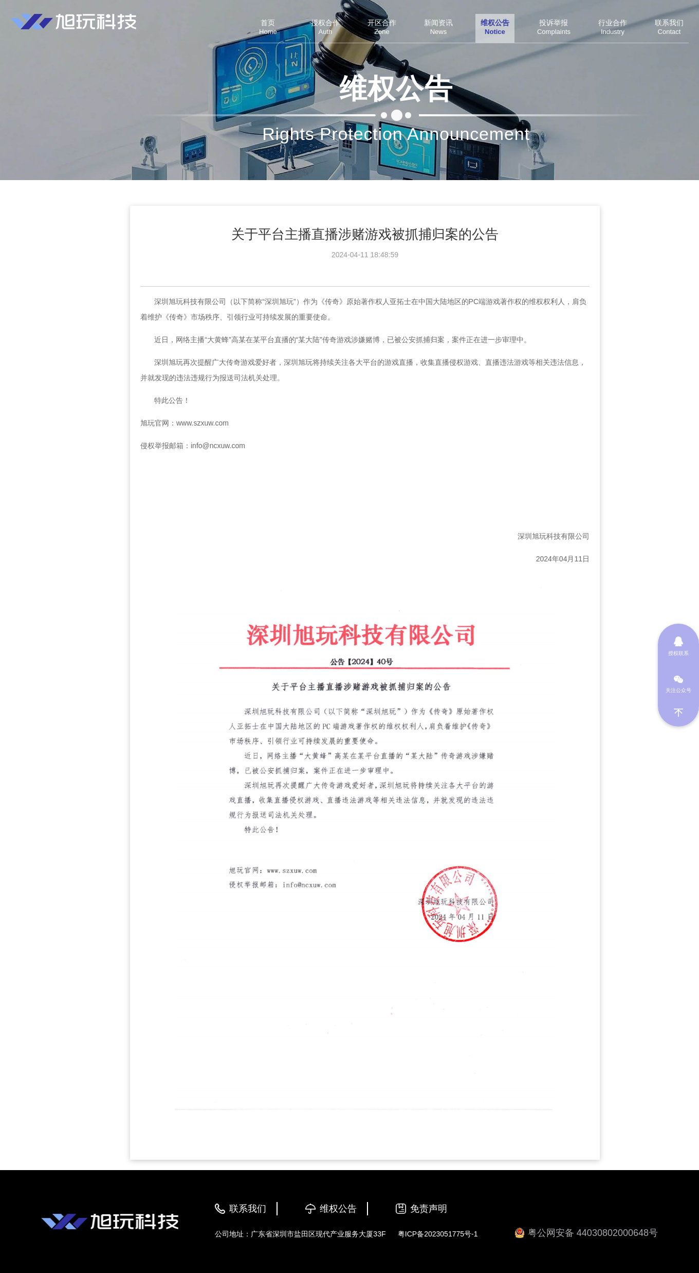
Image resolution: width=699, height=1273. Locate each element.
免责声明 (428, 1209)
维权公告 (338, 1209)
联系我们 (247, 1209)
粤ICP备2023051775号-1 (438, 1234)
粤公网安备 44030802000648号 (586, 1233)
